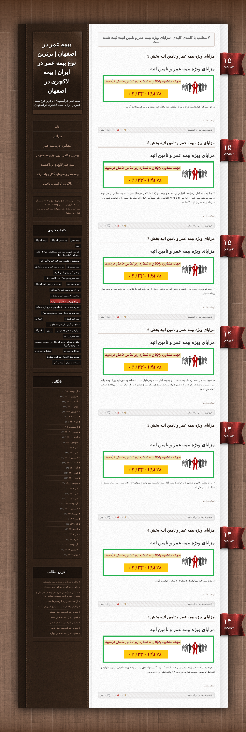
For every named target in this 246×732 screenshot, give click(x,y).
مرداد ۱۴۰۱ (72, 447)
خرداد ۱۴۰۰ (72, 498)
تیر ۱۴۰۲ (74, 422)
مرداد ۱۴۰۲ (72, 416)
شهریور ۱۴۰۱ (71, 442)
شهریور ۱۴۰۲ (71, 411)
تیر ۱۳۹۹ (74, 539)
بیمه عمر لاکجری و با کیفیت (57, 164)
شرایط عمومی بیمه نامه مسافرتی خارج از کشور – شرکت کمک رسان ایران (57, 253)
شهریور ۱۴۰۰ (71, 483)
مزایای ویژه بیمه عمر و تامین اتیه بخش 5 (181, 425)
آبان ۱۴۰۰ (73, 473)
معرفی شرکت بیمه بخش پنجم (64, 628)
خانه (57, 126)
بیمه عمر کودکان (72, 319)
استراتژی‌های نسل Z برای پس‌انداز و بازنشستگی (58, 307)
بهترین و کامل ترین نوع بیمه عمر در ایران (57, 157)
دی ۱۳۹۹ (73, 519)
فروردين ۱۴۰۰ (71, 508)
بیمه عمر (76, 240)
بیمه (78, 246)
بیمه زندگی (58, 362)
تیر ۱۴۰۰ (74, 493)
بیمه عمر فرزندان (72, 336)
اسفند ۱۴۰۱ (72, 437)
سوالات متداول (73, 362)
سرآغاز (57, 136)
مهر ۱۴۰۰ (73, 478)
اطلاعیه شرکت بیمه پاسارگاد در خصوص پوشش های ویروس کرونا (57, 344)
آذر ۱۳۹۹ (73, 524)
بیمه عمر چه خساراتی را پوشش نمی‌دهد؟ (61, 313)
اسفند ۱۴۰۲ (72, 401)
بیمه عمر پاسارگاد (59, 240)
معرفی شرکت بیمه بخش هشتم (64, 612)
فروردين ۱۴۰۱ (71, 457)
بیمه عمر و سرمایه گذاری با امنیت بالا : (63, 278)
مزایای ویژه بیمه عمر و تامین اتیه (65, 301)
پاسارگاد (38, 330)
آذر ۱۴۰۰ (73, 467)
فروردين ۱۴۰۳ (71, 396)
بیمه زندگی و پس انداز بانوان (67, 272)
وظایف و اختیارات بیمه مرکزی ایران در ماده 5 (58, 606)
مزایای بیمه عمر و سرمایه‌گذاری (49, 267)
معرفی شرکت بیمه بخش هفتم (64, 617)
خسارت (38, 319)
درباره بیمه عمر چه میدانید (68, 330)
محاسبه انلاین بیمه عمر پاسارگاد (65, 295)
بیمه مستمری (73, 267)
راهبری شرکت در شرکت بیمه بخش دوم (60, 582)
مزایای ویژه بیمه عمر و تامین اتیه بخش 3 (181, 617)
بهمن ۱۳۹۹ (73, 513)
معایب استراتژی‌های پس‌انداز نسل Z (63, 357)
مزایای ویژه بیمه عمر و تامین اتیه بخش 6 (181, 329)
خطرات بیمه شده (43, 351)
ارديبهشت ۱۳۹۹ (70, 544)
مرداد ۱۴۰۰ (72, 488)
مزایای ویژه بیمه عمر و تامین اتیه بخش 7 (181, 238)
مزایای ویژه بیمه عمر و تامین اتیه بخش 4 (181, 530)
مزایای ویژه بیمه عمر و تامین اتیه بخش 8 (181, 143)
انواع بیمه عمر (73, 284)
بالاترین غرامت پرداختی (57, 183)
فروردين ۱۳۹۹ (71, 549)
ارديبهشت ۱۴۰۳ (70, 391)
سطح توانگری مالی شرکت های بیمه (63, 324)
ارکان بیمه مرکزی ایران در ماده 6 (63, 601)
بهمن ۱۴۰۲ (73, 406)
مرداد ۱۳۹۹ (72, 534)
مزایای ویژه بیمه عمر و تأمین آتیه (65, 290)
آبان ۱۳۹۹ (73, 529)
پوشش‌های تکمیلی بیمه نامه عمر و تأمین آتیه (60, 261)
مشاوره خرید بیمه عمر (57, 145)
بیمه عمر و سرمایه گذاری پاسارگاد (57, 174)
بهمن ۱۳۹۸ (73, 554)
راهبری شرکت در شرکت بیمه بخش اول (60, 587)
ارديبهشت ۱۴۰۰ (70, 503)
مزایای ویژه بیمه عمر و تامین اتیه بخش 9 (181, 56)
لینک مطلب (209, 120)
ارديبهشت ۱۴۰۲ (70, 427)
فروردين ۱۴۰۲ (71, 432)
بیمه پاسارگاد (41, 240)
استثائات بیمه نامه (72, 351)
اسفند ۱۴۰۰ (72, 462)
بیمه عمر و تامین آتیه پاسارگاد (48, 284)
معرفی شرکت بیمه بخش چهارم (64, 633)
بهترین (49, 330)
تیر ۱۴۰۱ (74, 452)
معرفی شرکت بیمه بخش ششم (64, 622)
